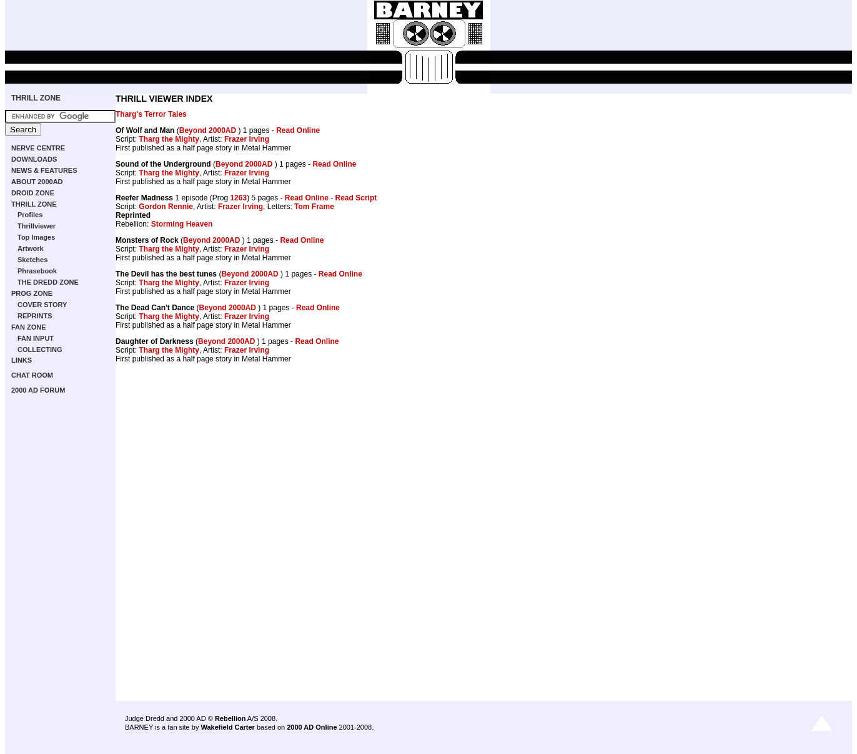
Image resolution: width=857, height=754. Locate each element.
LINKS (21, 360)
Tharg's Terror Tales (151, 114)
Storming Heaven (182, 224)
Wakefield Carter (227, 727)
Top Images (36, 237)
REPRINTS (34, 316)
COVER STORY (42, 304)
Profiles (29, 214)
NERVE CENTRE (38, 148)
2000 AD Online (312, 727)
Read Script (356, 197)
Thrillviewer (36, 226)
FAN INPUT (35, 338)
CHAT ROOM (32, 375)
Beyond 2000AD (209, 130)
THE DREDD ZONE (48, 282)
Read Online (298, 130)
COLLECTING (39, 349)
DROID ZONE (32, 193)
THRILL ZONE (36, 98)
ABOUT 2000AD (37, 181)
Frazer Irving (246, 139)
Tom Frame (314, 206)
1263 (238, 197)
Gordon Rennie (166, 206)
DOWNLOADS (34, 159)
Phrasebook (37, 271)
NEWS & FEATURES (44, 170)
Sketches (32, 259)
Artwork (30, 248)
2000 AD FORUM (38, 390)
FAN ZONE (28, 327)
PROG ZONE (31, 293)
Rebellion (230, 718)
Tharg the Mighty (169, 139)
